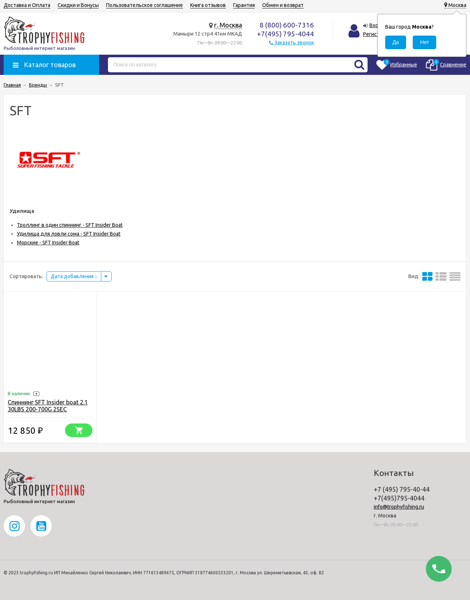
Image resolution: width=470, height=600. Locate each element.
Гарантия (244, 5)
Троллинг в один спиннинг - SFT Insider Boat (70, 225)
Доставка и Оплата (27, 5)
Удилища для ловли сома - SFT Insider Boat (68, 234)
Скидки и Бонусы (78, 5)
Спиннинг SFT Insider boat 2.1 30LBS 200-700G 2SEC (48, 405)
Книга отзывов (208, 5)
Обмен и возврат (283, 5)
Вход (375, 25)
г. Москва (228, 25)
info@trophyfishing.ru (399, 507)
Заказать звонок (294, 43)
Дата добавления (74, 276)
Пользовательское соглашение (144, 5)
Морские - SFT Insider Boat (48, 243)
